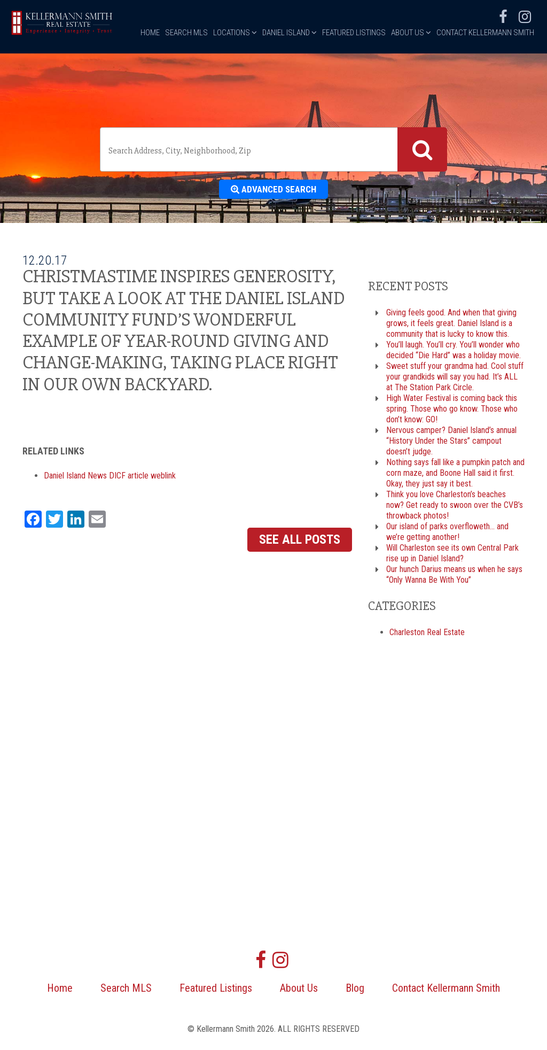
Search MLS (186, 84)
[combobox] (273, 149)
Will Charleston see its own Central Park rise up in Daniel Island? (452, 555)
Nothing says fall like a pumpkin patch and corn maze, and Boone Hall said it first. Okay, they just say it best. (455, 475)
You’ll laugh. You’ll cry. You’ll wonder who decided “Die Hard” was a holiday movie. (453, 352)
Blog (355, 990)
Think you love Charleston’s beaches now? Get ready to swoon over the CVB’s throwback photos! (454, 507)
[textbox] (250, 150)
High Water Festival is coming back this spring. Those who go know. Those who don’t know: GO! (452, 411)
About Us (411, 84)
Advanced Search (274, 190)
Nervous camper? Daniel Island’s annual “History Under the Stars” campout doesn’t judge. (451, 443)
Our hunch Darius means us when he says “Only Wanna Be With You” (454, 576)
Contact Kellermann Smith (485, 84)
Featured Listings (354, 84)
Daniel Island (289, 84)
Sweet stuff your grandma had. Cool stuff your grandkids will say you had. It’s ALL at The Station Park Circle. (454, 379)
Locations (235, 84)
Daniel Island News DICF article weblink (110, 477)
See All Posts (299, 541)
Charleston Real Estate (427, 634)
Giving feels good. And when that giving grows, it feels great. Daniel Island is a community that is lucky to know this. (451, 325)
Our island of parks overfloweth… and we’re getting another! (447, 533)
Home (150, 84)
